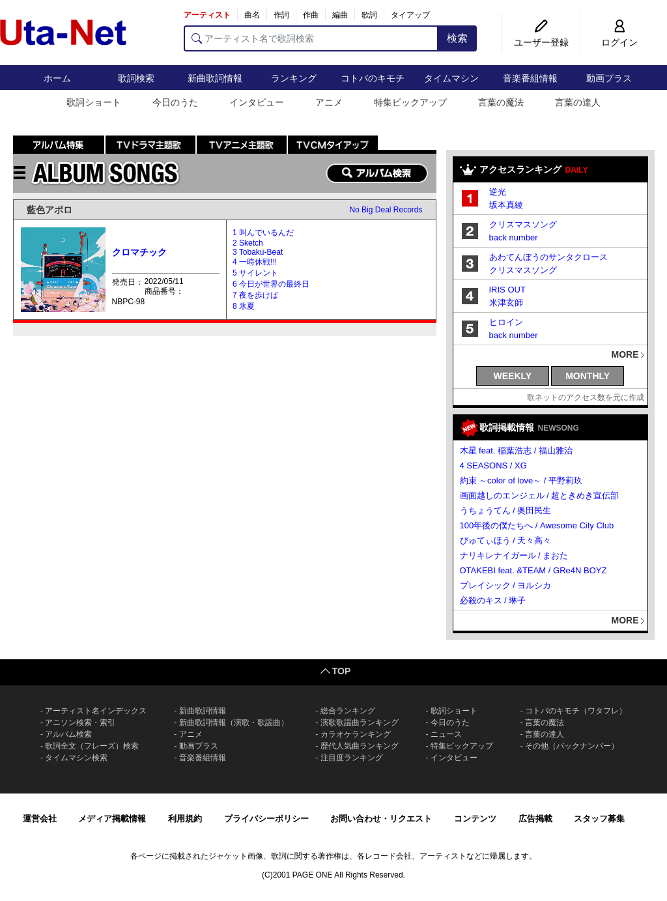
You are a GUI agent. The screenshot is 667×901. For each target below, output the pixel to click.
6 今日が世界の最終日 (271, 284)
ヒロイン (506, 322)
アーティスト (207, 15)
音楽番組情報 (530, 78)
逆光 (497, 192)
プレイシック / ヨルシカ (506, 585)
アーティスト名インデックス (96, 710)
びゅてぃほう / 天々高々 (506, 540)
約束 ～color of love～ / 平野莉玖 (521, 480)
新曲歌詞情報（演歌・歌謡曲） (234, 722)
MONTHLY (587, 376)
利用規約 (185, 818)
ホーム (57, 78)
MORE (625, 354)
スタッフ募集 (599, 818)
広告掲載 (535, 818)
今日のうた (175, 102)
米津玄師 (506, 302)
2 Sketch (248, 243)
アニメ (329, 102)
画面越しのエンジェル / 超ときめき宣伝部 (539, 495)
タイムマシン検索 (76, 757)
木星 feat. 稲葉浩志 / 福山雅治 (516, 450)
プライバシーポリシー (266, 818)
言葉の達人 (578, 102)
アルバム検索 (68, 734)
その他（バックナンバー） (572, 746)
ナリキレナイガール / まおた (514, 555)
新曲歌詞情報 (215, 78)
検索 (457, 38)
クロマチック (139, 252)
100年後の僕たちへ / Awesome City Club (537, 525)
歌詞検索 (136, 78)
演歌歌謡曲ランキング (359, 722)
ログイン (619, 42)
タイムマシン (451, 78)
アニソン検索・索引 (80, 722)
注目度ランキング (351, 757)
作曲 (311, 15)
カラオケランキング (355, 734)
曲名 (252, 15)
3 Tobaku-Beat (258, 252)
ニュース (446, 734)
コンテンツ (475, 818)
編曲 (340, 15)
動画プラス (609, 78)
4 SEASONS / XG (493, 465)
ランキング (294, 78)
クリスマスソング (523, 224)
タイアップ (410, 15)
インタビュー (256, 102)
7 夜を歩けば (255, 295)
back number (513, 237)
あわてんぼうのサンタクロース (548, 257)
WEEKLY (513, 376)
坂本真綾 (506, 205)
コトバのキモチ (372, 78)
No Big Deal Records (385, 209)
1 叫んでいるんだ (263, 232)
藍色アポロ (49, 210)
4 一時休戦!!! (255, 261)
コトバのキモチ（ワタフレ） (576, 710)
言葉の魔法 (501, 102)
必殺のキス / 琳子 (493, 600)
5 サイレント (255, 273)
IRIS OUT (507, 289)
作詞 (281, 15)
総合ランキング (347, 710)
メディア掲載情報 (112, 818)
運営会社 (40, 818)
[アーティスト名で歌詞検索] (311, 38)
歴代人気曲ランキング (359, 746)
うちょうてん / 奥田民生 (506, 510)
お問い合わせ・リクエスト (381, 818)
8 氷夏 (244, 306)
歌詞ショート (93, 102)
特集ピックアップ (410, 102)
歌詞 (369, 15)
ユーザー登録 (541, 42)
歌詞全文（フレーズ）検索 (92, 746)
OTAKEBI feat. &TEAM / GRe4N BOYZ (533, 570)
